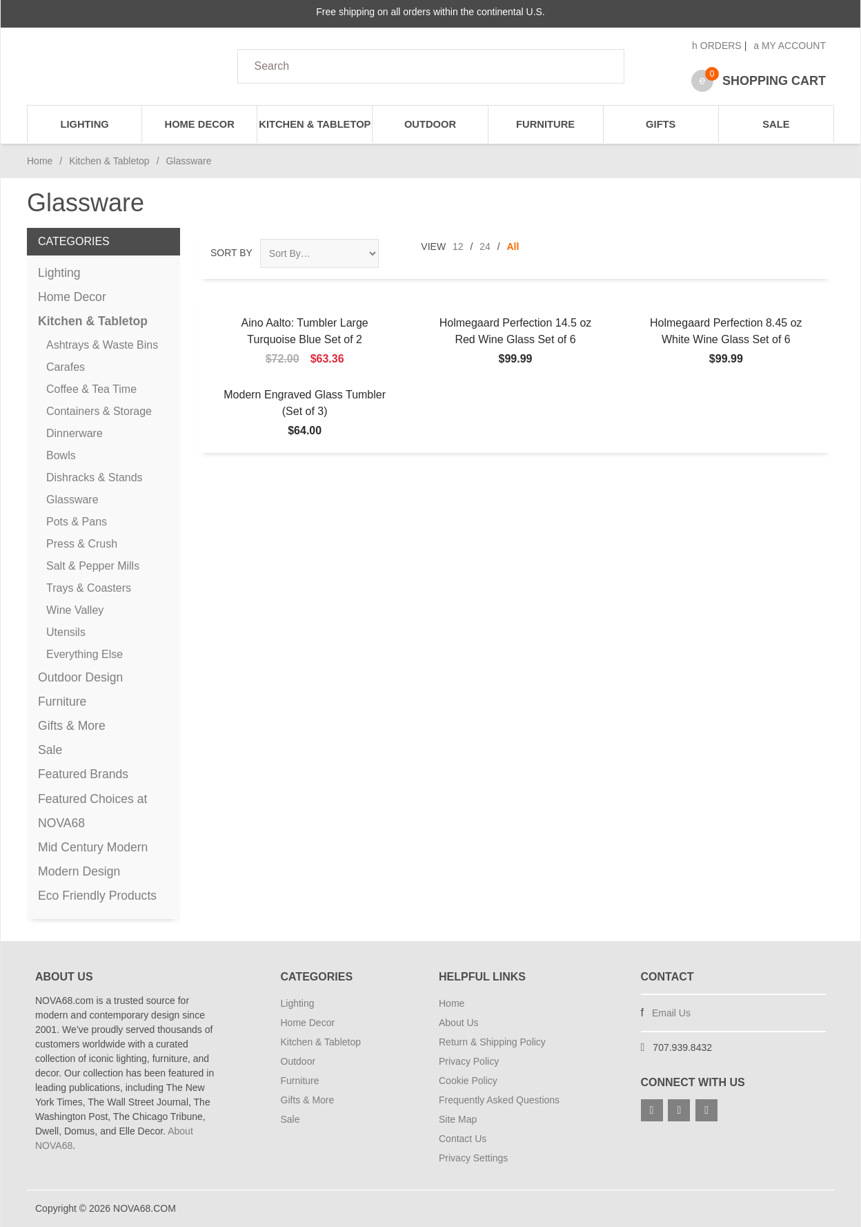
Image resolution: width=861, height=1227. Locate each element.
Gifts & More (72, 726)
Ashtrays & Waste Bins (102, 345)
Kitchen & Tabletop (314, 124)
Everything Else (84, 654)
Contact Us (462, 1138)
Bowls (61, 455)
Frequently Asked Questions (499, 1099)
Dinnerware (74, 433)
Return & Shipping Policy (492, 1041)
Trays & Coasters (88, 588)
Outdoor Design (80, 677)
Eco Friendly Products (97, 895)
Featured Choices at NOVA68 (92, 811)
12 (458, 246)
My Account (789, 45)
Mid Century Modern (93, 847)
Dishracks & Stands (94, 477)
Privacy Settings (473, 1157)
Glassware (72, 499)
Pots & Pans (76, 522)
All (513, 246)
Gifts (660, 124)
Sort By (231, 252)
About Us (459, 1022)
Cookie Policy (468, 1080)
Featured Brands (83, 774)
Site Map (458, 1119)
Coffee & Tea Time (91, 389)
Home (39, 160)
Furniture (545, 124)
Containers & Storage (99, 411)
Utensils (66, 632)
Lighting (84, 124)
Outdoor (430, 124)
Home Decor (200, 124)
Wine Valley (74, 610)
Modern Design (79, 871)
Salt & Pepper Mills (92, 566)
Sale (775, 124)
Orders (717, 45)
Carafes (65, 367)
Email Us (671, 1012)
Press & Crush (81, 544)
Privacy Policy (469, 1061)
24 (485, 246)
